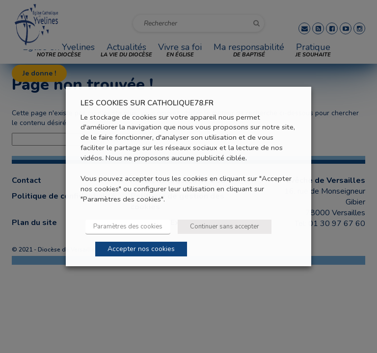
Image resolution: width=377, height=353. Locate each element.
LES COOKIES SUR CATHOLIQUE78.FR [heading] (147, 103)
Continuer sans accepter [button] (224, 226)
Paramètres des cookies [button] (127, 226)
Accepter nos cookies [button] (141, 248)
